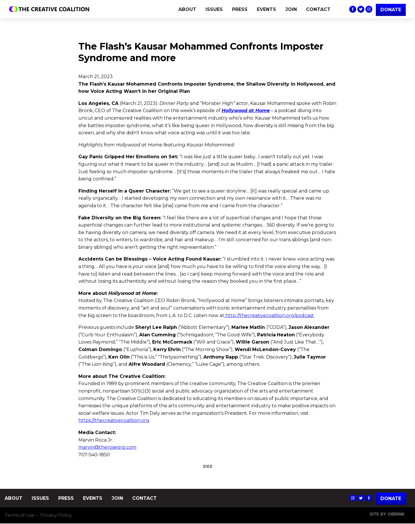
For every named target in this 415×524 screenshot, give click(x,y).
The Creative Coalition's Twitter (360, 9)
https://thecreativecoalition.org (113, 420)
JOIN (291, 9)
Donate (390, 498)
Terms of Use (20, 515)
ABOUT (187, 9)
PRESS (240, 9)
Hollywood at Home (246, 110)
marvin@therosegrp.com (107, 447)
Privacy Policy (56, 515)
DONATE (390, 9)
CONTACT (318, 9)
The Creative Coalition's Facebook (352, 9)
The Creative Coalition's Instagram (368, 9)
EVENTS (266, 9)
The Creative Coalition (50, 9)
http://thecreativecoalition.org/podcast (269, 315)
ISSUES (214, 9)
